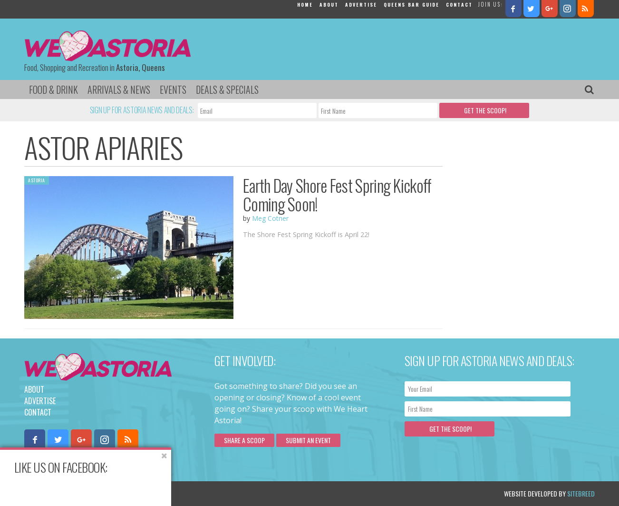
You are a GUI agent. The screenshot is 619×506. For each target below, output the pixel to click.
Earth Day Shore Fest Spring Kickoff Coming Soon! (337, 194)
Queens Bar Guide (411, 4)
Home (305, 4)
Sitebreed (581, 493)
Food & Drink (53, 89)
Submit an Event (308, 440)
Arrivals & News (118, 89)
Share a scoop (244, 440)
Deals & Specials (227, 89)
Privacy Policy (120, 493)
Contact (459, 4)
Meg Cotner (270, 218)
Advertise (361, 4)
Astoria (36, 180)
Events (173, 89)
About (329, 4)
